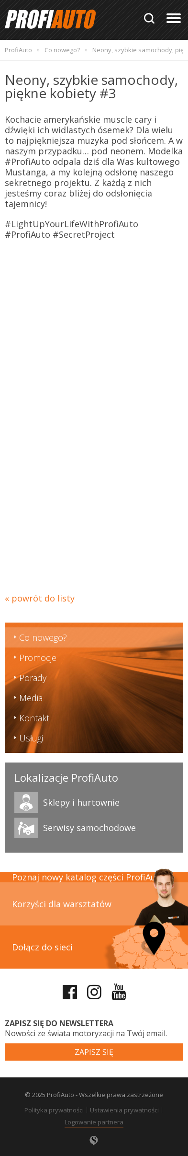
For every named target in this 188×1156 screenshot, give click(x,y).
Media (31, 698)
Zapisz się (94, 1052)
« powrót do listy (40, 598)
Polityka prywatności (54, 1110)
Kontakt (34, 718)
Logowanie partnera (94, 1122)
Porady (32, 677)
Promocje (37, 657)
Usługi (31, 738)
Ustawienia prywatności (124, 1110)
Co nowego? (43, 637)
